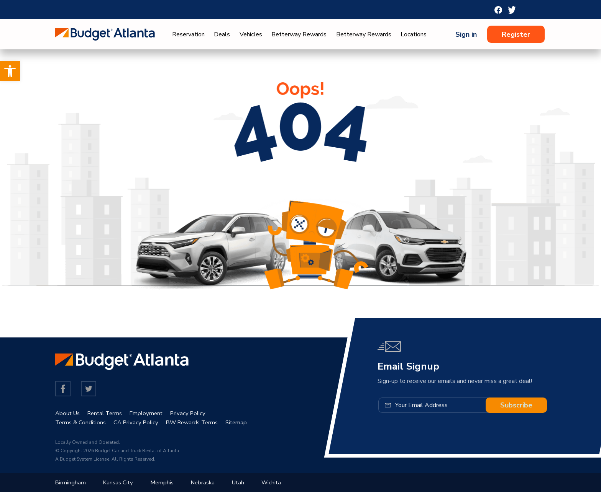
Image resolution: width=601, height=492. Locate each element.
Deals (222, 34)
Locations (414, 34)
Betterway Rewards (299, 34)
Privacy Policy (195, 413)
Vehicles (251, 34)
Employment (152, 413)
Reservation (188, 34)
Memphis (164, 482)
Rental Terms (108, 413)
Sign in (466, 34)
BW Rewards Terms (199, 422)
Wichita (278, 482)
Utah (243, 482)
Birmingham (70, 482)
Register (516, 34)
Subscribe (516, 405)
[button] (10, 71)
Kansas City (119, 482)
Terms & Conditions (81, 422)
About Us (68, 413)
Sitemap (245, 422)
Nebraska (207, 482)
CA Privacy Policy (139, 422)
